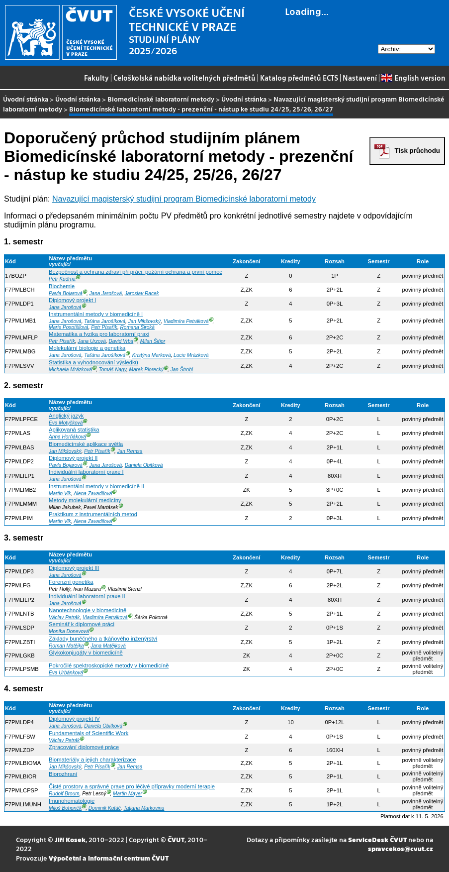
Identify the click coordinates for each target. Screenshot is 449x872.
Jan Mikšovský (144, 322)
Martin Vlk (60, 493)
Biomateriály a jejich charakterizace (92, 760)
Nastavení (360, 77)
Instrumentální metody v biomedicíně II (96, 486)
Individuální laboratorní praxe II (87, 596)
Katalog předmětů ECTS (299, 77)
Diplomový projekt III (74, 568)
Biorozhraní (63, 774)
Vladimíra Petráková (186, 322)
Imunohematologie (71, 801)
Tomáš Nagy (112, 369)
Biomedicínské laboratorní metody (160, 99)
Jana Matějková (108, 646)
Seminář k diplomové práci (81, 624)
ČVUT (176, 839)
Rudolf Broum (64, 794)
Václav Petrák (64, 617)
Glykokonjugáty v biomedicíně (86, 652)
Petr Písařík (104, 327)
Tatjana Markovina (143, 808)
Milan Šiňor (152, 341)
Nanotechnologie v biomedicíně (87, 610)
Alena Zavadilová (93, 493)
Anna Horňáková (67, 437)
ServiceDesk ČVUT (377, 839)
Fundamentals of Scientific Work (88, 733)
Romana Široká (137, 327)
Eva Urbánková (66, 672)
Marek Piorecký (146, 369)
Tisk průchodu (417, 150)
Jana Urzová (92, 341)
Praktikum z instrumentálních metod (93, 514)
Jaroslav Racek (142, 293)
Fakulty (96, 77)
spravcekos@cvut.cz (400, 848)
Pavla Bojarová (66, 293)
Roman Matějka (66, 646)
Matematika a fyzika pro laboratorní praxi (99, 334)
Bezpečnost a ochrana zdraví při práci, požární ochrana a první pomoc (135, 272)
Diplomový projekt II (73, 458)
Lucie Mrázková (191, 355)
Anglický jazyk (66, 416)
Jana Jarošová (106, 293)
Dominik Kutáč (105, 808)
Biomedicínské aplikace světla (86, 444)
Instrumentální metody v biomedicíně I (96, 314)
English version (413, 77)
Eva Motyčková (66, 423)
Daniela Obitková (144, 465)
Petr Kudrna (62, 279)
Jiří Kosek (70, 839)
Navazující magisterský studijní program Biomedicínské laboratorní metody (184, 199)
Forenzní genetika (71, 582)
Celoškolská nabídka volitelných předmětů (184, 77)
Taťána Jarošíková (104, 322)
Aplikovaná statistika (74, 430)
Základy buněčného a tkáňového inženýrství (103, 639)
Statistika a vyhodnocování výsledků (93, 362)
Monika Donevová (69, 632)
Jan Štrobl (182, 369)
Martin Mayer (127, 794)
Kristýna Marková (151, 355)
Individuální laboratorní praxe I (86, 472)
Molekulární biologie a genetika (87, 348)
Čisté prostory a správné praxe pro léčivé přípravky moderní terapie (132, 786)
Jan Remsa (130, 451)
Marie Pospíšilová (69, 327)
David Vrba (121, 341)
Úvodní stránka (25, 99)
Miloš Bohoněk (65, 808)
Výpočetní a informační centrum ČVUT (109, 858)
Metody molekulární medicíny (85, 500)
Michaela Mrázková (70, 369)
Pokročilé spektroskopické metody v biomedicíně (109, 665)
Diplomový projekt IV (74, 719)
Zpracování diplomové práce (84, 747)
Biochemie (62, 286)
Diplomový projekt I (72, 300)
